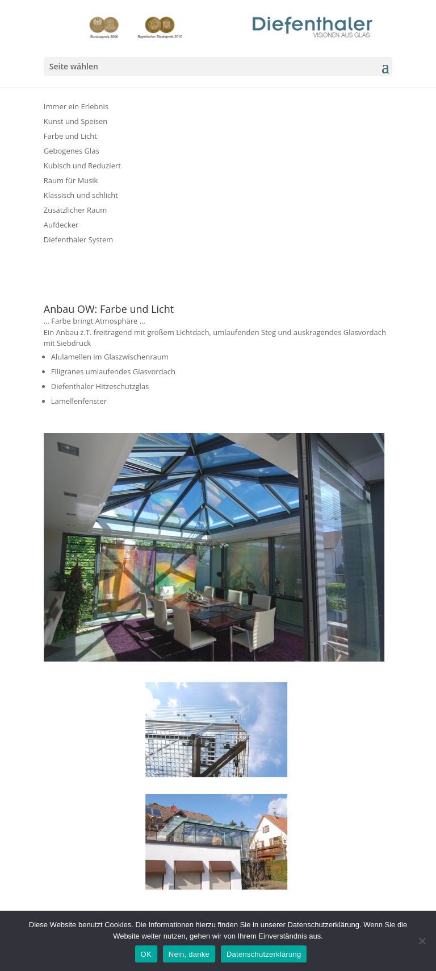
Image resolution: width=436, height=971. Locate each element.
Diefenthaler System (79, 239)
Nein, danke (189, 954)
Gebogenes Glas (71, 151)
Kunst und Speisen (76, 121)
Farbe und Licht (70, 136)
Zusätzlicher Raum (75, 210)
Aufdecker (61, 225)
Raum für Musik (71, 180)
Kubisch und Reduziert (82, 165)
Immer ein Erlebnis (76, 106)
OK (146, 954)
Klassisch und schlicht (81, 195)
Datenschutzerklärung (264, 954)
